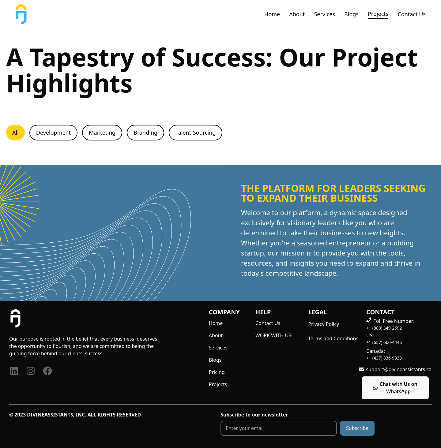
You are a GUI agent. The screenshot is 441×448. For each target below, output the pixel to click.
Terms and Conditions (333, 338)
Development (53, 132)
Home (272, 14)
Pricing (217, 372)
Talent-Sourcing (195, 132)
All (15, 132)
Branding (145, 132)
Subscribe (357, 428)
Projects (378, 13)
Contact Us (412, 14)
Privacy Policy (323, 324)
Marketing (102, 132)
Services (324, 14)
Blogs (351, 14)
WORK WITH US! (273, 335)
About (297, 14)
